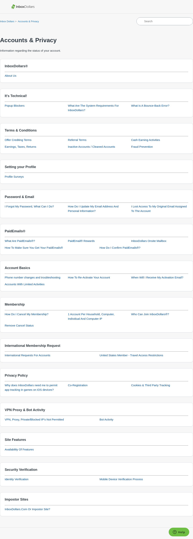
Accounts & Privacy (28, 21)
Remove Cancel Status (19, 325)
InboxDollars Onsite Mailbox (148, 240)
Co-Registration (77, 385)
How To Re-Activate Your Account (89, 277)
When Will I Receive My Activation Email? (157, 277)
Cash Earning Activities (145, 139)
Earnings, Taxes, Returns (20, 146)
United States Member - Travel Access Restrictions (131, 355)
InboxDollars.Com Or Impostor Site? (27, 509)
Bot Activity (106, 419)
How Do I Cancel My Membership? (26, 314)
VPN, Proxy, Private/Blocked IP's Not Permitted (34, 419)
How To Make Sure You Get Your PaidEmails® (34, 247)
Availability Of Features (19, 449)
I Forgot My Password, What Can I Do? (29, 206)
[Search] (165, 21)
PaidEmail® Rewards (81, 240)
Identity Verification (16, 479)
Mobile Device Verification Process (121, 479)
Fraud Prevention (142, 146)
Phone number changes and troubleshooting (32, 277)
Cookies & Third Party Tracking (150, 385)
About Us (10, 75)
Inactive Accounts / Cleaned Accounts (91, 146)
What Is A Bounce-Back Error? (150, 105)
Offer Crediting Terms (18, 139)
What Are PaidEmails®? (20, 240)
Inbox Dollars (7, 21)
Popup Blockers (15, 105)
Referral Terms (77, 139)
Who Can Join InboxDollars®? (150, 314)
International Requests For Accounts (27, 355)
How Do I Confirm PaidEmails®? (120, 247)
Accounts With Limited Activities (24, 284)
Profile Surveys (14, 176)
